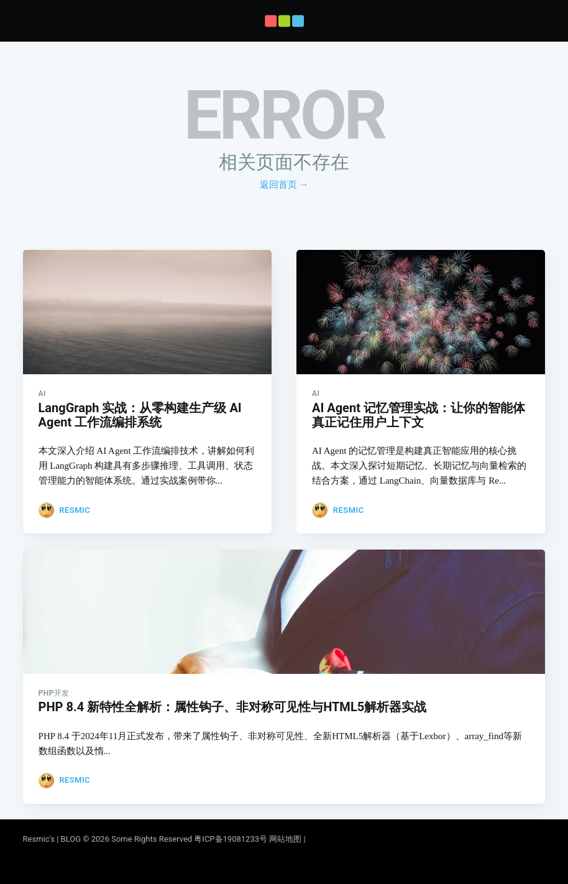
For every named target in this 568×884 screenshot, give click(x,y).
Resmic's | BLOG (53, 839)
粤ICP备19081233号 (230, 839)
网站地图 (285, 839)
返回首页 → (284, 184)
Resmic (74, 491)
